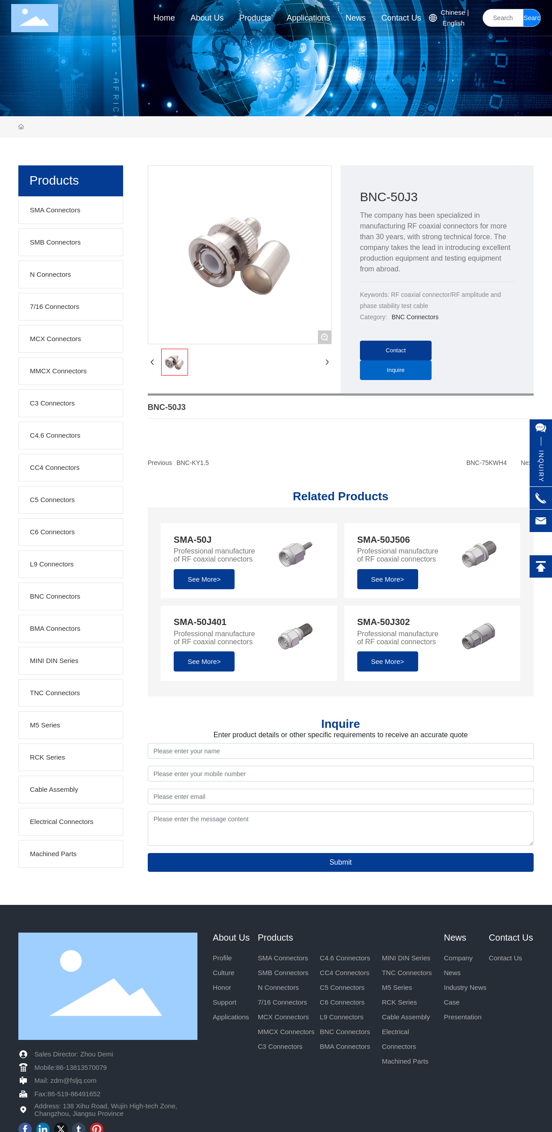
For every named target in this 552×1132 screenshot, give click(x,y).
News (455, 937)
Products (275, 937)
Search (532, 20)
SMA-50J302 (383, 622)
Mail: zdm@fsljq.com (65, 1080)
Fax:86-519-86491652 (67, 1094)
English (453, 23)
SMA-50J (192, 540)
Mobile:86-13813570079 (70, 1067)
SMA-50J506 (383, 540)
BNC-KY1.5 (192, 462)
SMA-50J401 (200, 622)
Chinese (453, 12)
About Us (231, 937)
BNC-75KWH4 (486, 462)
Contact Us (511, 937)
